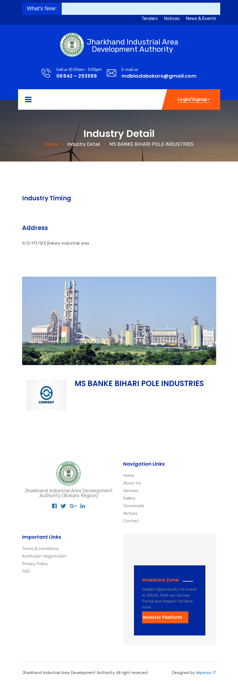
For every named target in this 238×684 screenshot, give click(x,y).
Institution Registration (44, 556)
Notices (172, 18)
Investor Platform (162, 617)
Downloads (133, 506)
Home (51, 144)
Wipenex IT (206, 672)
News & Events (201, 18)
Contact (131, 521)
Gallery (129, 498)
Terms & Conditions (40, 549)
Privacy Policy (35, 564)
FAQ (26, 571)
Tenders (150, 18)
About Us (132, 483)
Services (131, 491)
